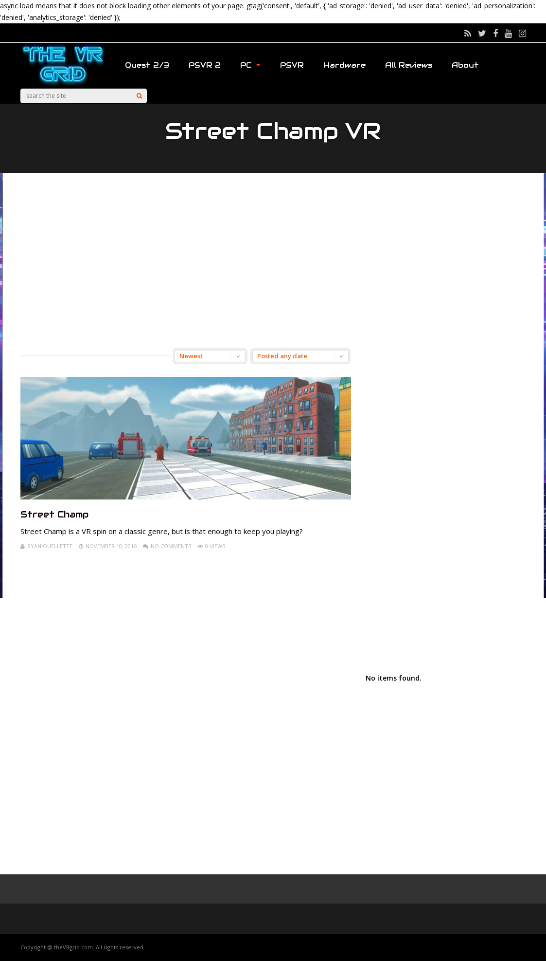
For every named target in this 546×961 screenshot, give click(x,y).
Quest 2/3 (147, 65)
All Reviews (408, 65)
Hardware (344, 65)
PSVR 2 (205, 65)
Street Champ (54, 514)
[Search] (139, 96)
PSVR (292, 65)
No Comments (171, 546)
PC (250, 65)
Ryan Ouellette (49, 546)
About (465, 65)
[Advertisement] (273, 260)
